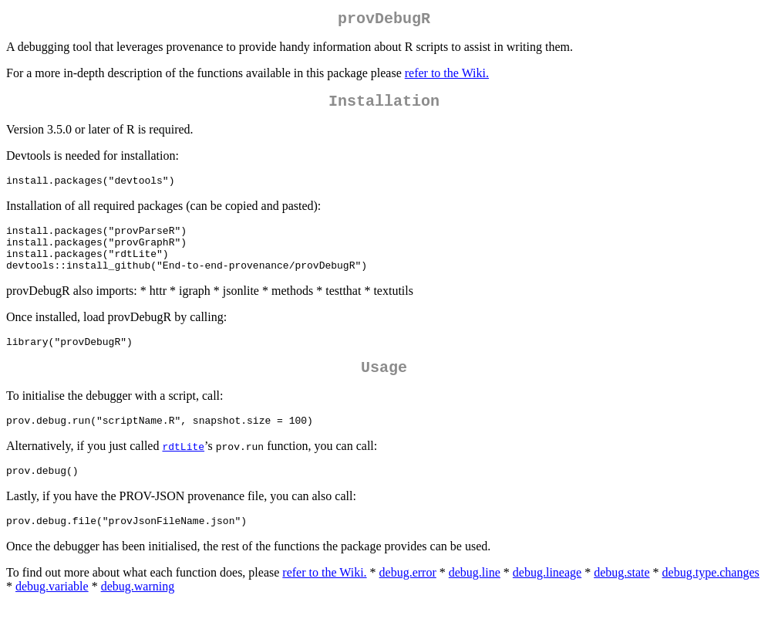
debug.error (407, 602)
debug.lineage (547, 602)
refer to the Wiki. (447, 76)
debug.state (621, 602)
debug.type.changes (711, 602)
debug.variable (52, 616)
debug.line (474, 602)
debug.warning (138, 616)
